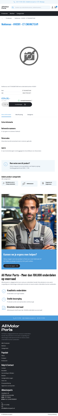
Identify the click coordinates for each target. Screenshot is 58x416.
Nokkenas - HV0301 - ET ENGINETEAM (25, 18)
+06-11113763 (19, 1)
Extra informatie (6, 114)
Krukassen (4, 360)
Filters (3, 355)
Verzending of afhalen (7, 373)
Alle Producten (5, 343)
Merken (12, 13)
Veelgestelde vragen (7, 378)
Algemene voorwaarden (8, 386)
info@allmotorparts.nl (31, 1)
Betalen (3, 375)
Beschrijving (19, 114)
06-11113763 (18, 318)
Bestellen (4, 370)
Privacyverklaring (6, 383)
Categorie (30, 114)
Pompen (3, 358)
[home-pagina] (5, 7)
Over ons (4, 380)
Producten (4, 13)
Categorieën (20, 13)
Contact (3, 368)
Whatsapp (42, 1)
